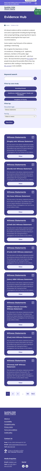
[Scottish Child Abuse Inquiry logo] (9, 9)
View (20, 156)
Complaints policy (9, 424)
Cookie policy (8, 432)
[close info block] (36, 3)
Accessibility (8, 421)
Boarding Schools (20, 88)
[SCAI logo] (10, 413)
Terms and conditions (10, 430)
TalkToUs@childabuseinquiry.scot (18, 444)
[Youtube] (27, 466)
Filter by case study (11, 83)
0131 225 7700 (11, 464)
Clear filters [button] (9, 122)
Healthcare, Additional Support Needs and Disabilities (20, 94)
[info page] (37, 13)
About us (7, 419)
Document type (9, 107)
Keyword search (10, 74)
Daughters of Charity (20, 99)
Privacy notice (8, 427)
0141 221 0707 (8, 466)
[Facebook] (23, 466)
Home (7, 25)
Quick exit (37, 10)
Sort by (6, 114)
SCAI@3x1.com (12, 462)
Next (33, 394)
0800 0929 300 (11, 447)
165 (28, 394)
